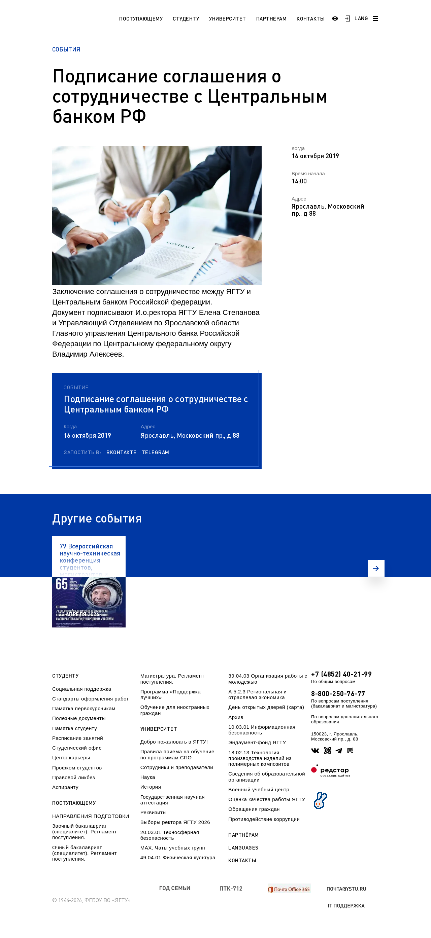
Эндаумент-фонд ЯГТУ (257, 742)
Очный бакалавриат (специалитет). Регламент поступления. (84, 853)
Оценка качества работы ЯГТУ (266, 799)
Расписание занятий (77, 738)
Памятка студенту (74, 728)
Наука (147, 777)
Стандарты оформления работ (90, 698)
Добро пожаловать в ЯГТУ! (174, 742)
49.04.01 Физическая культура (178, 857)
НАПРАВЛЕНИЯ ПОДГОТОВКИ (90, 816)
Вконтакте (121, 452)
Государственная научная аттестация (172, 799)
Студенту (186, 18)
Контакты (311, 18)
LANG (361, 18)
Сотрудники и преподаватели (176, 767)
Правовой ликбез (73, 777)
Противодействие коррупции (264, 819)
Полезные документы (79, 718)
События (66, 49)
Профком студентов (77, 767)
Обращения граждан (253, 809)
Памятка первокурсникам (83, 708)
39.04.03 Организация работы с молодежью (267, 678)
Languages (243, 848)
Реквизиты (153, 812)
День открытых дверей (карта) (266, 707)
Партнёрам (271, 18)
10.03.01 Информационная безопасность (261, 729)
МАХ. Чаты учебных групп (172, 848)
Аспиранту (65, 787)
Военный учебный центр (258, 789)
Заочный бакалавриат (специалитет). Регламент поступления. (84, 831)
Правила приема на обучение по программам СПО (177, 754)
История (150, 787)
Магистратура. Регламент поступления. (172, 678)
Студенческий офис (76, 748)
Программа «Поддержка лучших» (170, 694)
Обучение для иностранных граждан (174, 710)
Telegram (155, 452)
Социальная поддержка (81, 689)
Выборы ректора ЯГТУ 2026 (175, 822)
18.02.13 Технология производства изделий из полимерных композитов (259, 758)
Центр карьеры (71, 757)
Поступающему (141, 18)
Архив (235, 717)
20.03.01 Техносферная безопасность (169, 835)
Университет (227, 18)
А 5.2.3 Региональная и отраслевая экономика (257, 694)
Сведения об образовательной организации (266, 776)
